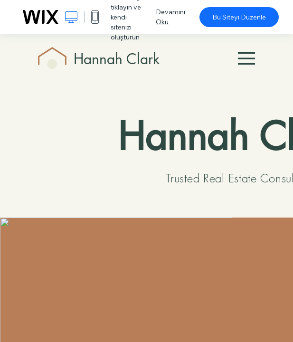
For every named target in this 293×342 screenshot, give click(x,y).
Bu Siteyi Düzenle (239, 17)
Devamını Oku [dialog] (170, 17)
